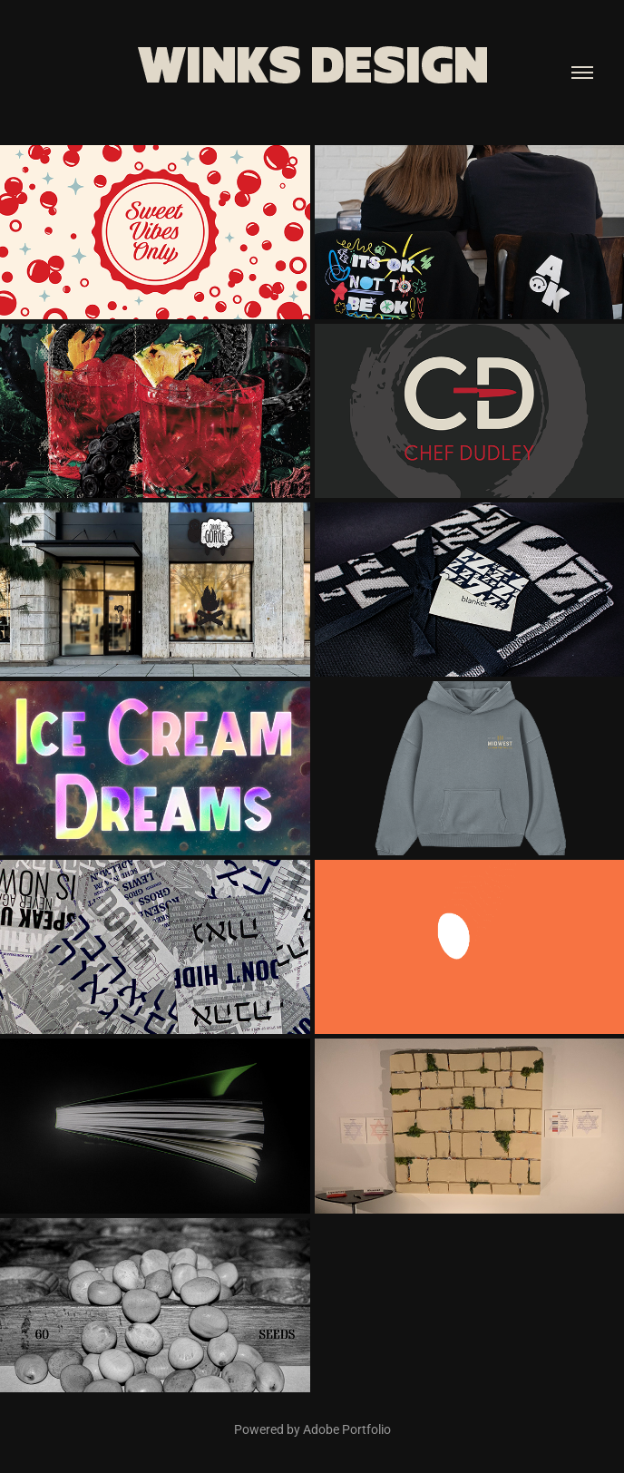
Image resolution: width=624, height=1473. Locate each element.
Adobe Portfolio (347, 1429)
